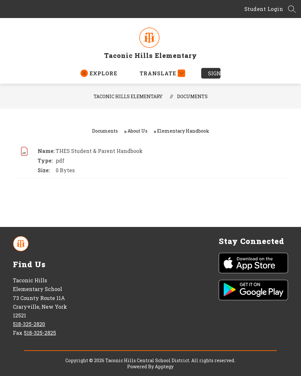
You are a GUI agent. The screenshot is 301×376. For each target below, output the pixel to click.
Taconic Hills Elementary (128, 96)
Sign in (214, 73)
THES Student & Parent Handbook (99, 150)
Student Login (263, 8)
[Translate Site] (161, 73)
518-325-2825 (40, 332)
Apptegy (164, 366)
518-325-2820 (29, 324)
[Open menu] (98, 73)
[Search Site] (292, 9)
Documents (192, 96)
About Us (137, 131)
